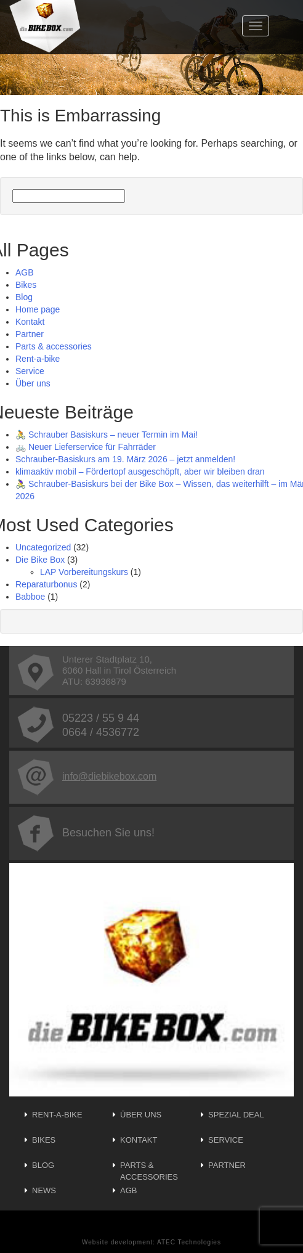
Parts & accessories (53, 346)
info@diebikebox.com (86, 776)
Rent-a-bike (37, 359)
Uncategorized (43, 547)
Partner (29, 334)
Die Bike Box (40, 560)
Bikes (25, 285)
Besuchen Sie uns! (86, 832)
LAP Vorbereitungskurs (84, 572)
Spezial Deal (236, 1114)
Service (29, 371)
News (44, 1190)
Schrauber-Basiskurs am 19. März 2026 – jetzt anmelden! (125, 459)
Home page (37, 309)
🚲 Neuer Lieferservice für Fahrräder (85, 447)
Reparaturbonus (46, 584)
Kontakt (29, 322)
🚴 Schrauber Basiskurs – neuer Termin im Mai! (106, 434)
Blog (24, 297)
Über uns (32, 383)
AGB (24, 272)
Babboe (30, 597)
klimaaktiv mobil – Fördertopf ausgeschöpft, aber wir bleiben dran (140, 471)
